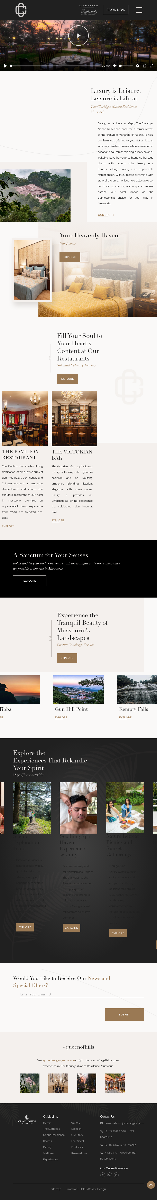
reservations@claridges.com (124, 1123)
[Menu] (139, 10)
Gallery (75, 1122)
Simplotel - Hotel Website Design (86, 1189)
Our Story (77, 1134)
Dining (47, 1147)
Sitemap (56, 1189)
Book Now (116, 10)
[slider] (55, 66)
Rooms (47, 1141)
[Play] (5, 66)
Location (76, 1128)
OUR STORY (106, 214)
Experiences (50, 1159)
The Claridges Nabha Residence (54, 1131)
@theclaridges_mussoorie (59, 1060)
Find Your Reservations (79, 1150)
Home (46, 1122)
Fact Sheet (77, 1141)
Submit (124, 1014)
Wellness (48, 1153)
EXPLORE (8, 526)
